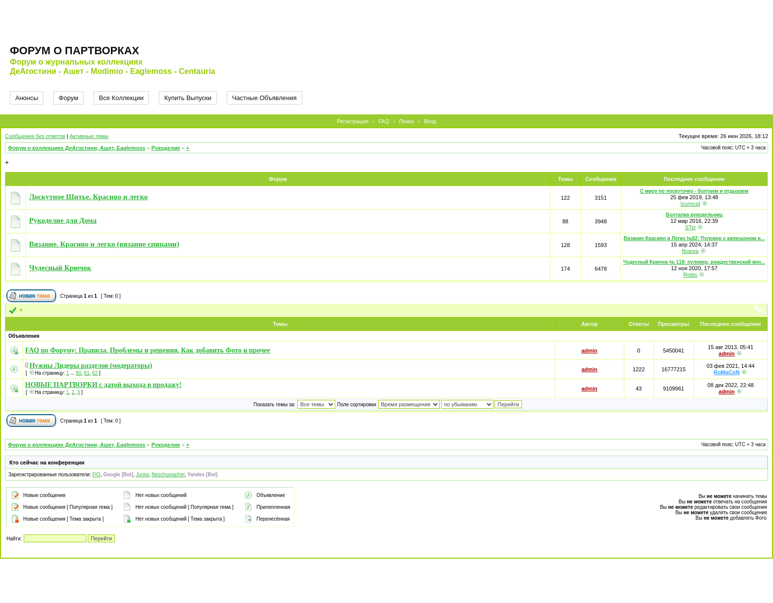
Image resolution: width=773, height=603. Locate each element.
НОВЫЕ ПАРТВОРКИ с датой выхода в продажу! (103, 385)
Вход (430, 121)
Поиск (406, 121)
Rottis (690, 275)
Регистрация (352, 121)
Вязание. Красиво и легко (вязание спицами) (104, 244)
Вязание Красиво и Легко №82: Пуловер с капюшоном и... (694, 238)
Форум (68, 98)
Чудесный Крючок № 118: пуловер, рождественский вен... (694, 262)
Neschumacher (168, 474)
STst (690, 227)
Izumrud (690, 204)
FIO (96, 474)
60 (78, 373)
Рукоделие (165, 148)
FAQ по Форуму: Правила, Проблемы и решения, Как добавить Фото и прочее (147, 350)
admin (589, 351)
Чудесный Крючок (60, 268)
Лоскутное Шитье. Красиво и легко (88, 197)
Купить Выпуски (187, 98)
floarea (690, 251)
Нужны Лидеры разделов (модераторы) (91, 365)
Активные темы (89, 136)
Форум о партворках (74, 50)
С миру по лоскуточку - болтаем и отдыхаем (694, 191)
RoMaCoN (727, 372)
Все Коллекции (121, 98)
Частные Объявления (264, 98)
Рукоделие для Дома (63, 220)
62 (95, 373)
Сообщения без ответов (35, 136)
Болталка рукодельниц (694, 214)
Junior (142, 474)
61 (86, 373)
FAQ (383, 121)
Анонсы (26, 98)
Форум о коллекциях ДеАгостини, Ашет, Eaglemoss (76, 148)
